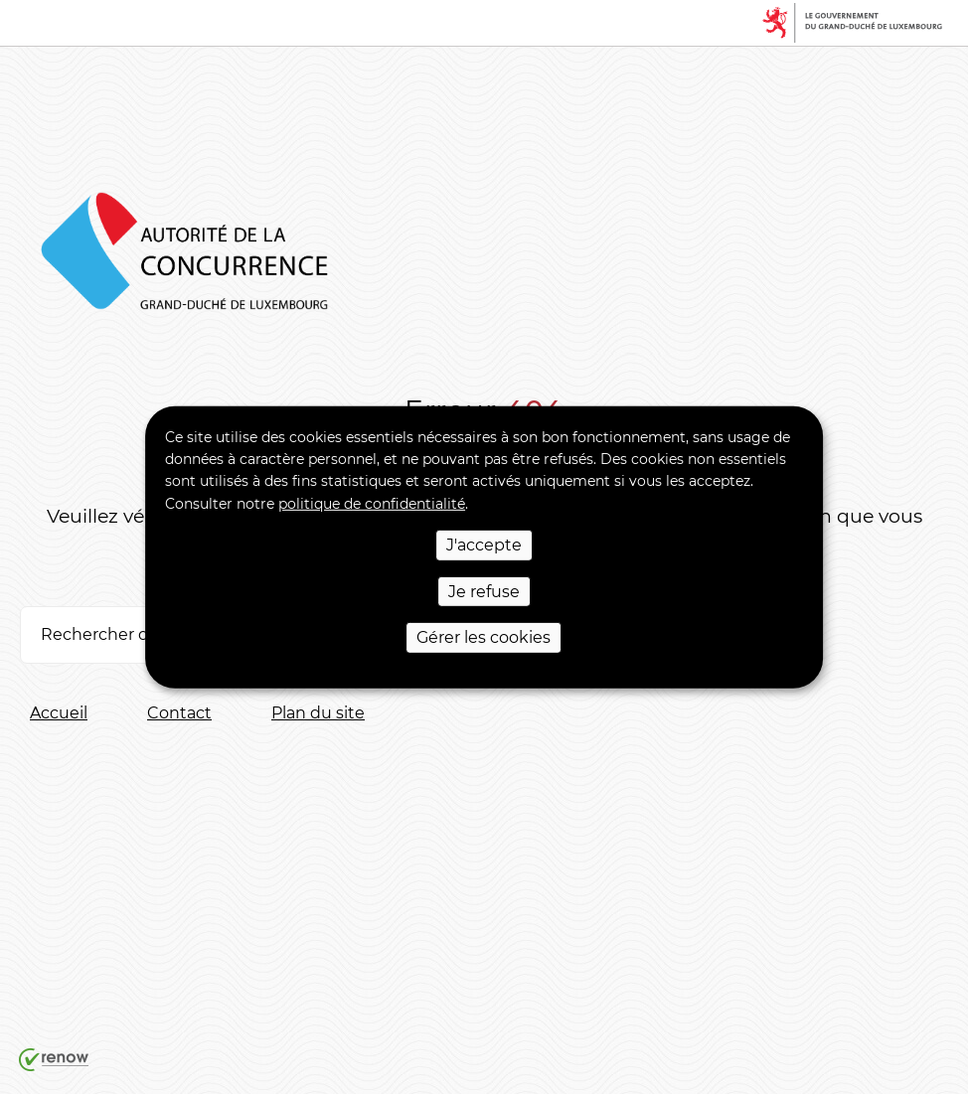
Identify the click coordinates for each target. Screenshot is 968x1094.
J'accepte (484, 545)
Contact (179, 712)
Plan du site (318, 712)
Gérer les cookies (483, 637)
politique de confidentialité (371, 504)
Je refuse (484, 590)
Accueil (58, 712)
